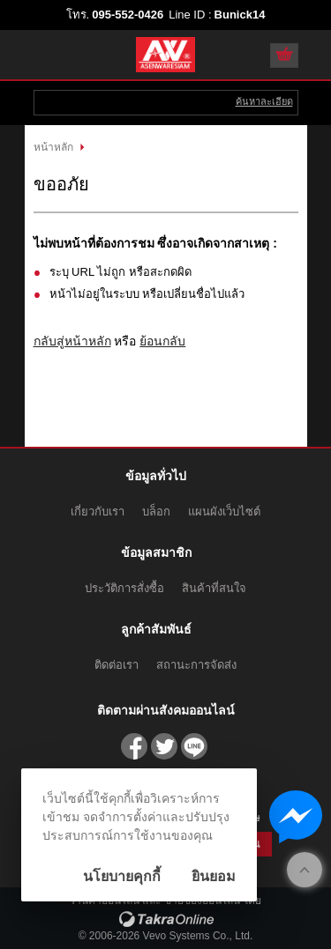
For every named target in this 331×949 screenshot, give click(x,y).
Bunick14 (240, 14)
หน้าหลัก (53, 147)
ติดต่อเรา (116, 664)
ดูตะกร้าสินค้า (284, 56)
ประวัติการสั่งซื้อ (124, 588)
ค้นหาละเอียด (264, 101)
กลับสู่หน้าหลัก (72, 341)
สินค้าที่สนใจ (214, 588)
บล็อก (156, 511)
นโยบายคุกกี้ (122, 876)
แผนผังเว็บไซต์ (224, 511)
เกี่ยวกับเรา (97, 511)
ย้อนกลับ (162, 341)
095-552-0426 (127, 14)
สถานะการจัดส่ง (196, 664)
